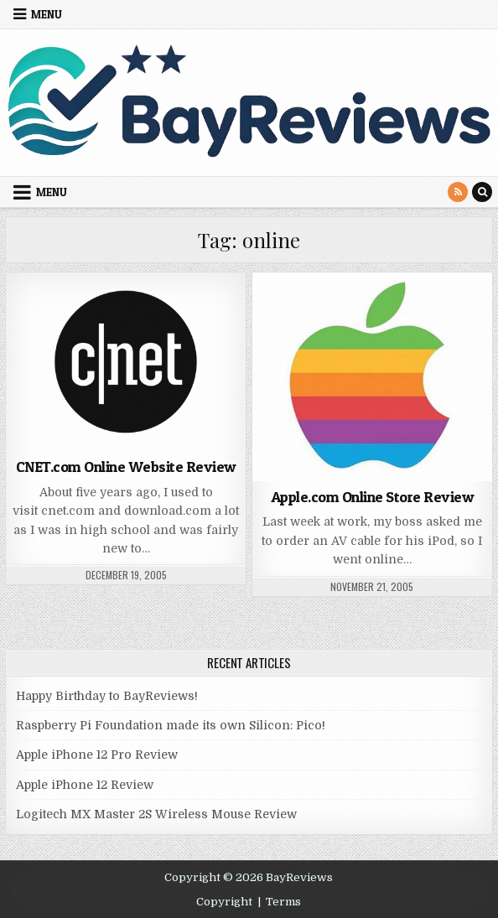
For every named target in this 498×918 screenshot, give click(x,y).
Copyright (224, 901)
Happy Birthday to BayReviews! (107, 696)
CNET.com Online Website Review (126, 466)
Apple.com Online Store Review (373, 497)
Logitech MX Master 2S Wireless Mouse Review (156, 814)
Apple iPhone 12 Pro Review (97, 754)
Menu (46, 14)
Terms (283, 901)
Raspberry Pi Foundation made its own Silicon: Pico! (170, 725)
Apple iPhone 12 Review (84, 784)
